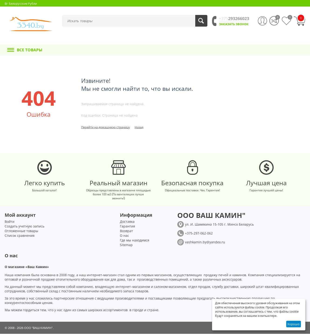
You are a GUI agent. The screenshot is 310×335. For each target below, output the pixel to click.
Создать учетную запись (24, 227)
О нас (124, 236)
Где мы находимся (134, 241)
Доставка (127, 222)
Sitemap (126, 246)
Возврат (126, 232)
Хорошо (293, 324)
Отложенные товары (21, 232)
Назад (139, 127)
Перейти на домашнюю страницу (105, 127)
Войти (9, 222)
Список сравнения (20, 236)
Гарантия (127, 227)
